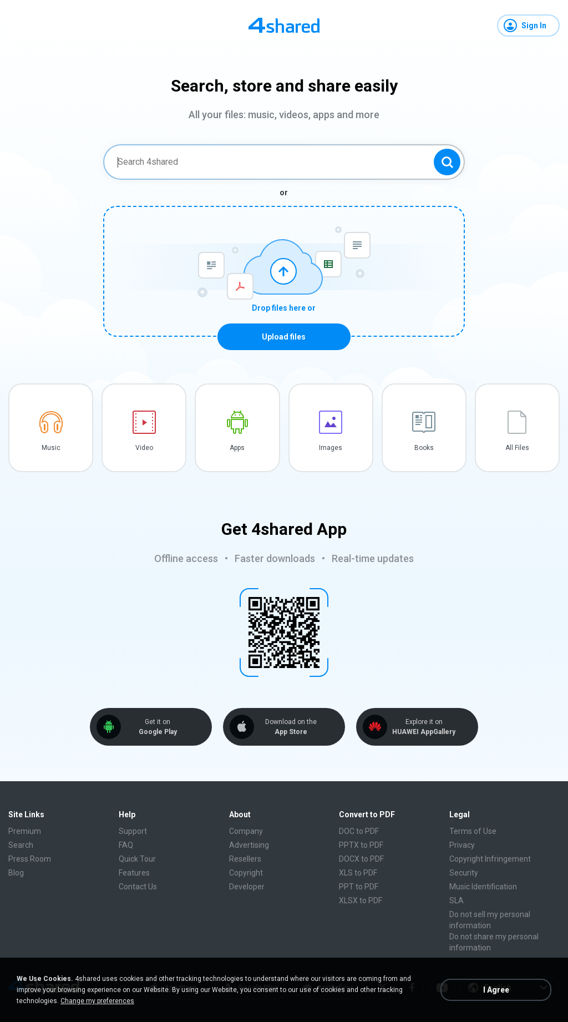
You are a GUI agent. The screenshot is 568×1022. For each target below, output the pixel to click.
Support (133, 831)
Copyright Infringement (490, 858)
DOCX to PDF (361, 858)
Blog (16, 872)
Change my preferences (97, 1001)
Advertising (249, 845)
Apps (237, 448)
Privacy (462, 845)
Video (144, 448)
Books (424, 448)
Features (134, 872)
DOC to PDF (359, 831)
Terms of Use (472, 831)
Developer (247, 886)
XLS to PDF (358, 872)
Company (246, 831)
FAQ (126, 845)
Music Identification (483, 886)
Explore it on (424, 727)
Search (20, 845)
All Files (517, 448)
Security (463, 872)
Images (330, 448)
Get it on (157, 727)
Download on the (290, 727)
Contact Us (138, 886)
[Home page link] (284, 25)
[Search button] (447, 162)
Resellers (245, 858)
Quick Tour (137, 858)
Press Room (29, 858)
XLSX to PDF (360, 900)
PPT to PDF (358, 886)
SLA (456, 900)
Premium (24, 831)
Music (51, 448)
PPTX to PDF (361, 845)
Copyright (246, 872)
